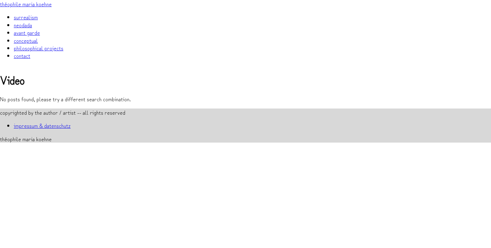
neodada (23, 25)
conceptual (26, 40)
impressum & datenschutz (42, 125)
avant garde (27, 32)
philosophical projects (38, 48)
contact (22, 55)
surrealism (26, 17)
